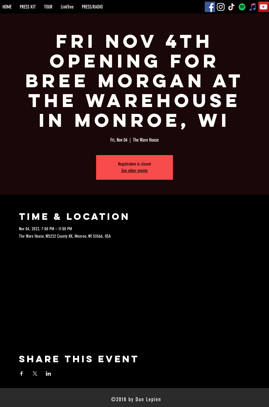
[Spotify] (242, 7)
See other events (134, 170)
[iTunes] (253, 7)
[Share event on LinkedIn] (48, 373)
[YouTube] (263, 7)
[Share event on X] (35, 373)
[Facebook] (210, 7)
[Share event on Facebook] (21, 373)
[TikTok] (231, 7)
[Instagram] (220, 7)
